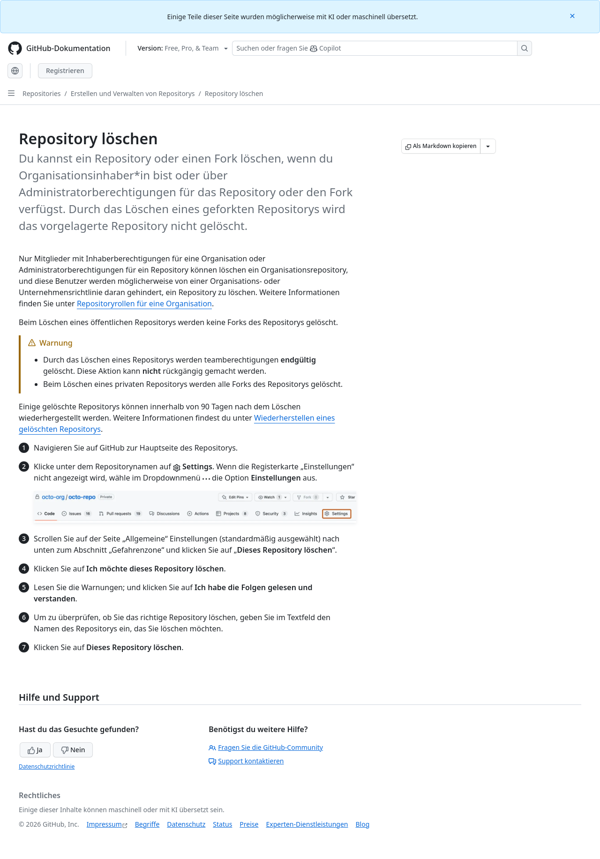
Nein (73, 749)
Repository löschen (234, 93)
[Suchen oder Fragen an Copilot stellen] (382, 48)
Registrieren (65, 70)
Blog (363, 824)
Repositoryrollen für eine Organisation (144, 303)
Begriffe (147, 824)
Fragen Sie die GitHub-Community (266, 747)
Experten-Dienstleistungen (307, 824)
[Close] (573, 15)
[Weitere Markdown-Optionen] (488, 146)
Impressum (104, 824)
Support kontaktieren (246, 760)
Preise (249, 824)
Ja (35, 749)
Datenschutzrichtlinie (47, 766)
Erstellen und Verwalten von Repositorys (133, 93)
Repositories (41, 93)
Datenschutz (186, 824)
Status (222, 824)
